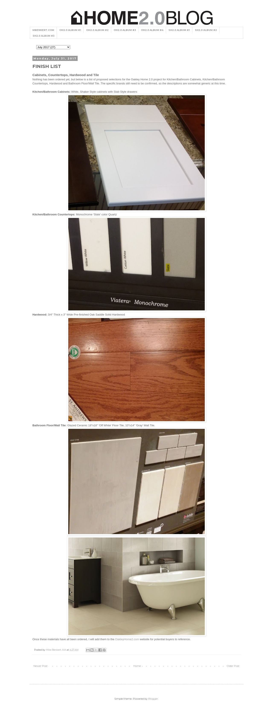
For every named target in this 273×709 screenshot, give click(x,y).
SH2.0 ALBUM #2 (206, 30)
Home (137, 665)
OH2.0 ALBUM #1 (70, 30)
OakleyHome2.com (127, 639)
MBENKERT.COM (43, 30)
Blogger (153, 698)
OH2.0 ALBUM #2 (97, 30)
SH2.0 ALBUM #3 (43, 35)
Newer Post (40, 665)
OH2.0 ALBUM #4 (152, 30)
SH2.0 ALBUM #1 (179, 30)
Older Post (233, 665)
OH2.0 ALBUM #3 (125, 30)
